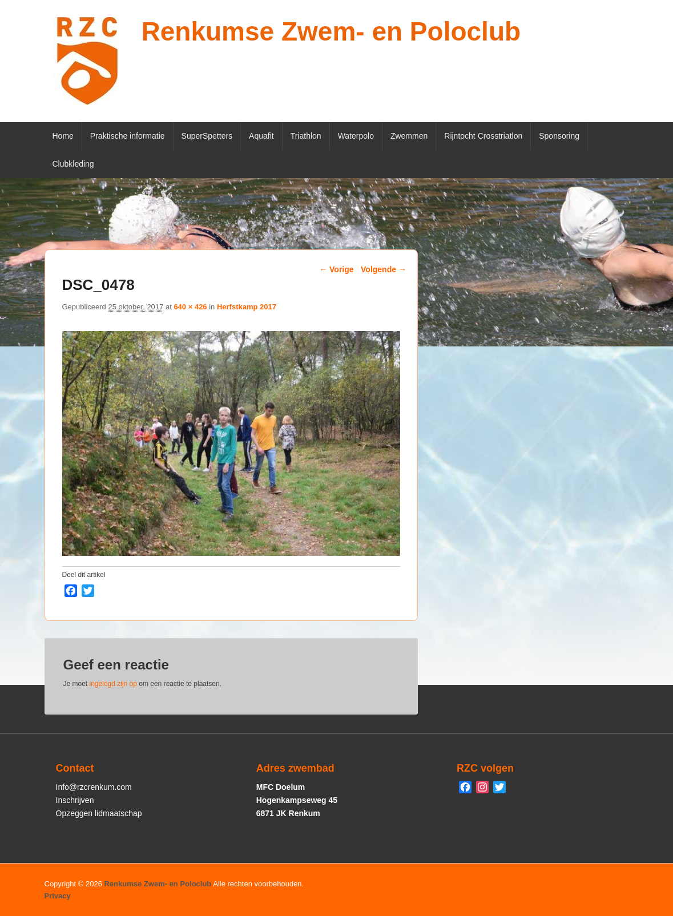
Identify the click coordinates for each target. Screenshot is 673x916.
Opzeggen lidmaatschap (99, 813)
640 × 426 (190, 306)
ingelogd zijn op (113, 684)
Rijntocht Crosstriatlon (483, 135)
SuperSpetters (207, 135)
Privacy (58, 895)
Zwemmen (409, 135)
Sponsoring (559, 135)
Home (63, 135)
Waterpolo (356, 135)
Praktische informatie (127, 135)
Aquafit (261, 135)
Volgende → (383, 269)
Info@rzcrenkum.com (94, 787)
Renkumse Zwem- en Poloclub (331, 31)
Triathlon (306, 135)
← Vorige (336, 269)
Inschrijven (75, 800)
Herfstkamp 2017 (246, 306)
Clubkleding (73, 163)
